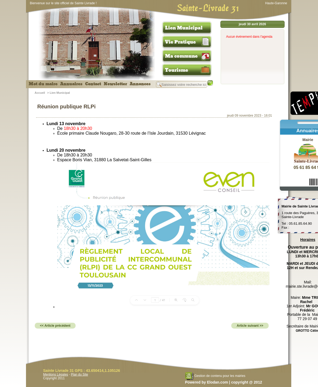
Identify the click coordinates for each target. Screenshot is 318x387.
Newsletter (115, 84)
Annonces (140, 84)
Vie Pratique (180, 42)
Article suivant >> (250, 326)
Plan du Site (79, 374)
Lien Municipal (184, 28)
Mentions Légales (55, 374)
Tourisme (176, 70)
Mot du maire (43, 84)
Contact (93, 84)
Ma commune (181, 56)
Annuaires (71, 84)
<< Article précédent (55, 326)
